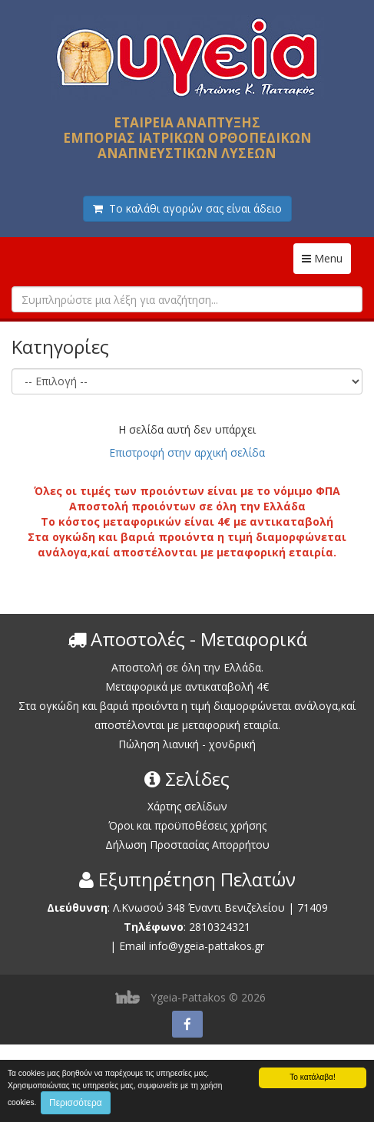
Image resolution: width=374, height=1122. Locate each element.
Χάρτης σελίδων (187, 806)
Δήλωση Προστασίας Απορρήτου (187, 844)
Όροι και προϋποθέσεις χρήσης (187, 825)
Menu (326, 258)
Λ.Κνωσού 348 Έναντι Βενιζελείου (200, 907)
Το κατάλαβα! (313, 1077)
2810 (201, 926)
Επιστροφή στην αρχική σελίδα (187, 452)
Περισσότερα (75, 1102)
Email (132, 946)
